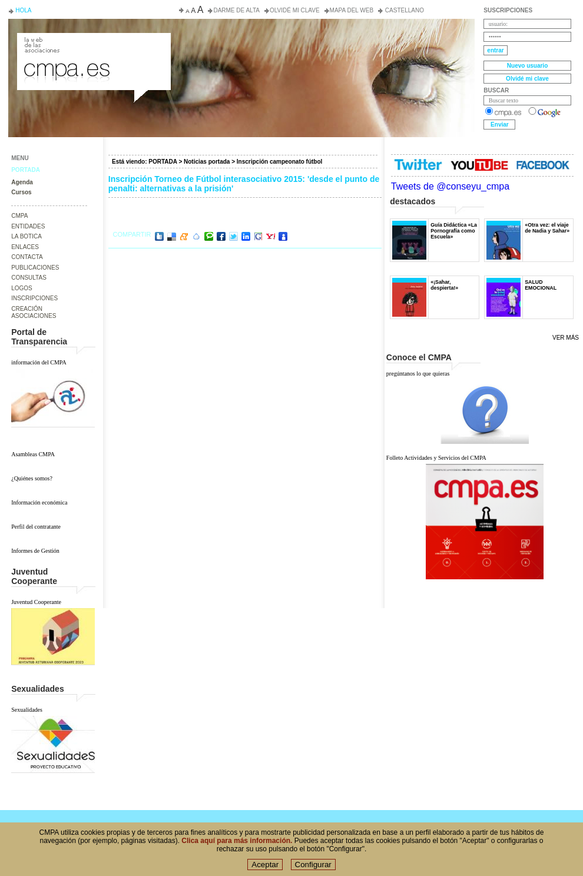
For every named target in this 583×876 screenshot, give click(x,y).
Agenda (22, 182)
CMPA (19, 216)
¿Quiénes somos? (31, 478)
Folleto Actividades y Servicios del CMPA (436, 457)
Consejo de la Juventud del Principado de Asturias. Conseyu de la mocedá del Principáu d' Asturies (93, 43)
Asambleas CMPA (33, 454)
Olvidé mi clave (295, 10)
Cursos (21, 192)
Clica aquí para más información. (236, 842)
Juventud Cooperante (36, 602)
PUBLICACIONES (35, 267)
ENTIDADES (28, 226)
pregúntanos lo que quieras (417, 373)
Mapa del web (351, 10)
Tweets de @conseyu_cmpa (450, 186)
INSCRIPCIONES (34, 298)
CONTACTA (27, 257)
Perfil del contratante (36, 526)
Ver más (565, 337)
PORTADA (25, 170)
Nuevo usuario (527, 65)
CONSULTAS (29, 277)
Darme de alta (236, 10)
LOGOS (21, 288)
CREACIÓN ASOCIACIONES (33, 313)
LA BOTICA (26, 236)
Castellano (403, 10)
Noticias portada (207, 161)
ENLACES (25, 247)
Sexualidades (26, 709)
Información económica (39, 502)
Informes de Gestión (35, 551)
